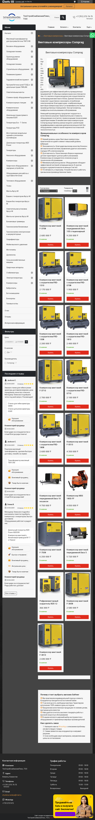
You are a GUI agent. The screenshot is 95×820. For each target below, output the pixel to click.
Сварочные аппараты (14, 267)
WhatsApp (62, 727)
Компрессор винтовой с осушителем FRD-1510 (50, 283)
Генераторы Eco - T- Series (16, 123)
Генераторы (11, 150)
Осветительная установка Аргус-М (16, 210)
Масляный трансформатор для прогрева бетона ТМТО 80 (18, 40)
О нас (7, 311)
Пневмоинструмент (14, 74)
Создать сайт (19, 1)
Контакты (77, 27)
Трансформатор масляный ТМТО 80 (18, 461)
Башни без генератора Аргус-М (18, 202)
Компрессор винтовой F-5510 (77, 443)
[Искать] (63, 17)
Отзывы (8, 317)
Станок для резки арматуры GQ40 (19, 410)
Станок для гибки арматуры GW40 (19, 405)
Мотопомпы (11, 250)
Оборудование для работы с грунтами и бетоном (17, 174)
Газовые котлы (12, 304)
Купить (50, 245)
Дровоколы (11, 255)
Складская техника (13, 51)
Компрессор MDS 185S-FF (75, 497)
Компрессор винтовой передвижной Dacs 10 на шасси (50, 498)
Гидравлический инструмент (17, 80)
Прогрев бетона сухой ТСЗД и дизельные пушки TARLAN (18, 86)
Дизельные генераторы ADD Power (17, 144)
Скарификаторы (12, 239)
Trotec (8, 186)
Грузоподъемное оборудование (13, 58)
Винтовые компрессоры (53, 36)
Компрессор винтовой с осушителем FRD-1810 (77, 337)
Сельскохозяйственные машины (15, 261)
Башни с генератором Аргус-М (18, 196)
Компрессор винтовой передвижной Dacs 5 (77, 551)
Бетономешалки (12, 293)
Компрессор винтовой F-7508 (50, 551)
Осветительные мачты (15, 92)
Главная (51, 27)
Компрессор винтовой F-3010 (50, 653)
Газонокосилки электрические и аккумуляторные (18, 233)
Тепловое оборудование (16, 181)
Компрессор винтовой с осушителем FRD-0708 (77, 283)
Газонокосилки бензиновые (17, 227)
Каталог (69, 6)
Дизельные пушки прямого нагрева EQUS (17, 116)
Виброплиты (11, 288)
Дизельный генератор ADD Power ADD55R (18, 531)
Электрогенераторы (14, 278)
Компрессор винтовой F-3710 (50, 389)
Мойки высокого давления (16, 244)
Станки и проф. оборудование (18, 97)
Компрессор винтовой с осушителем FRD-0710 (77, 390)
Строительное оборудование (17, 69)
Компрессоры (11, 161)
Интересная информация (15, 323)
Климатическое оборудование (12, 109)
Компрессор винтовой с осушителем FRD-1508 (50, 337)
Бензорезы (10, 298)
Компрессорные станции (16, 103)
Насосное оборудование (16, 155)
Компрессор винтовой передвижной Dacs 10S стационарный (77, 229)
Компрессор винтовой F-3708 (50, 227)
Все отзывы (10, 593)
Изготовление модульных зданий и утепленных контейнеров (16, 135)
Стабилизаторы (12, 273)
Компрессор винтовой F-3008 (77, 602)
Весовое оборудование (15, 46)
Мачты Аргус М (12, 191)
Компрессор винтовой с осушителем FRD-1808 (50, 444)
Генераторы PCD (12, 128)
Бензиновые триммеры (15, 221)
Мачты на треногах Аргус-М (17, 216)
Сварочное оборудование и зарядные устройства (17, 167)
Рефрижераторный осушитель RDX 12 (49, 602)
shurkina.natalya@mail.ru (11, 795)
